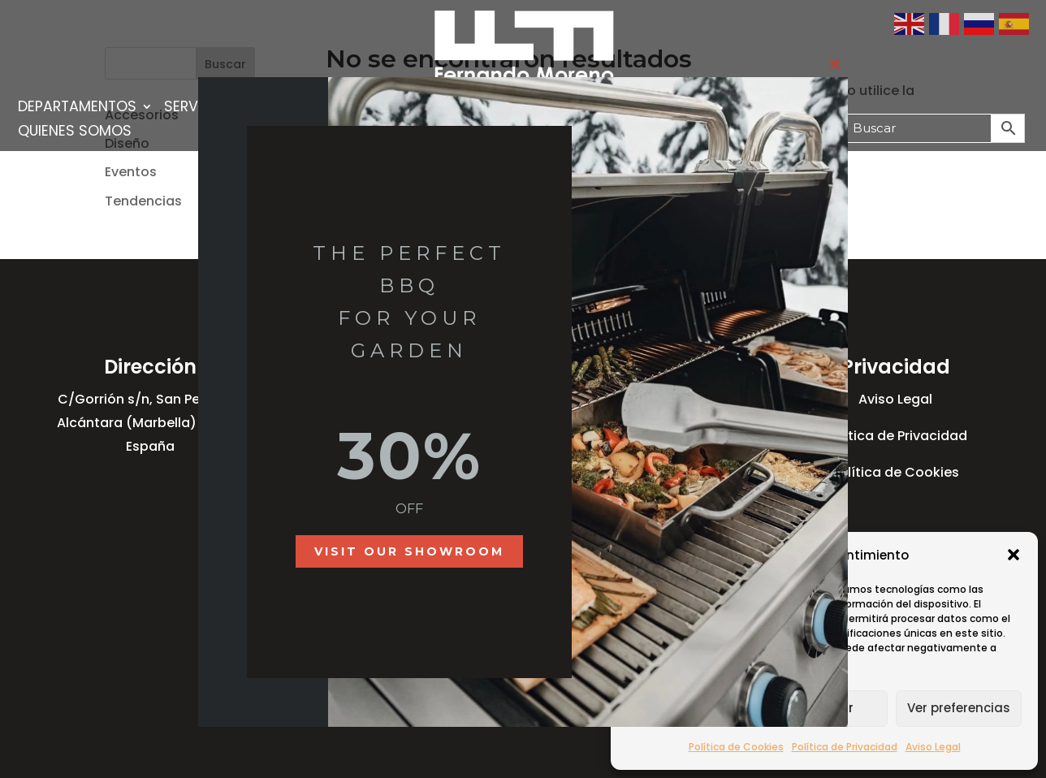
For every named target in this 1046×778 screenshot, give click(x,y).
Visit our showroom (409, 551)
